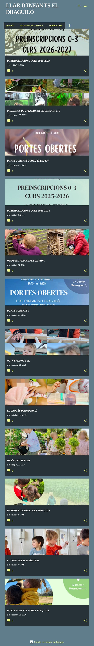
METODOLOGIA (55, 25)
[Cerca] (79, 5)
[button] (85, 71)
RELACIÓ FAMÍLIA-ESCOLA (31, 25)
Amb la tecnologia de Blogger (47, 641)
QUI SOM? (10, 25)
